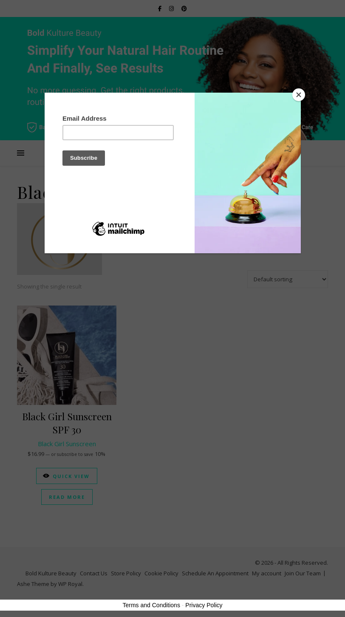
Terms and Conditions (151, 605)
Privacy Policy (203, 605)
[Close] (298, 94)
